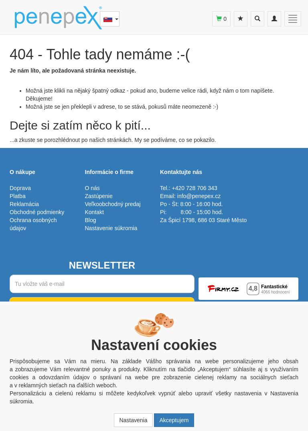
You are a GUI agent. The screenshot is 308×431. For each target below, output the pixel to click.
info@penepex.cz (199, 196)
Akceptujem (173, 420)
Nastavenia (133, 420)
